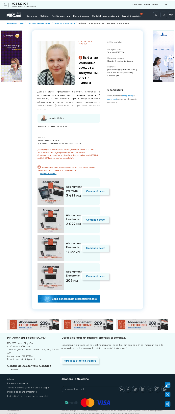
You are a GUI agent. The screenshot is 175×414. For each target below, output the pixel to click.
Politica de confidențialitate (22, 391)
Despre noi (32, 15)
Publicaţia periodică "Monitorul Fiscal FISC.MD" (61, 143)
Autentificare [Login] (151, 4)
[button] (165, 384)
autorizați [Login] (111, 99)
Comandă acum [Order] (95, 191)
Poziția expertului (60, 15)
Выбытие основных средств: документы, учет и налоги (103, 23)
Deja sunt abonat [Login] (48, 173)
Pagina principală (15, 23)
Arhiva (10, 379)
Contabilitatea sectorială (103, 15)
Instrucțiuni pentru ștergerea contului (27, 395)
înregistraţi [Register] (127, 95)
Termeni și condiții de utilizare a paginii (28, 387)
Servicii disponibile (129, 14)
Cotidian (44, 15)
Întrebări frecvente (17, 383)
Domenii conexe (80, 15)
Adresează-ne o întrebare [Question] (80, 360)
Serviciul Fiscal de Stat (48, 140)
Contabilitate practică (64, 23)
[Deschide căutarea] (157, 14)
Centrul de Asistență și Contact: (29, 365)
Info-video (145, 15)
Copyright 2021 (11, 412)
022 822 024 (20, 3)
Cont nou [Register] (137, 4)
